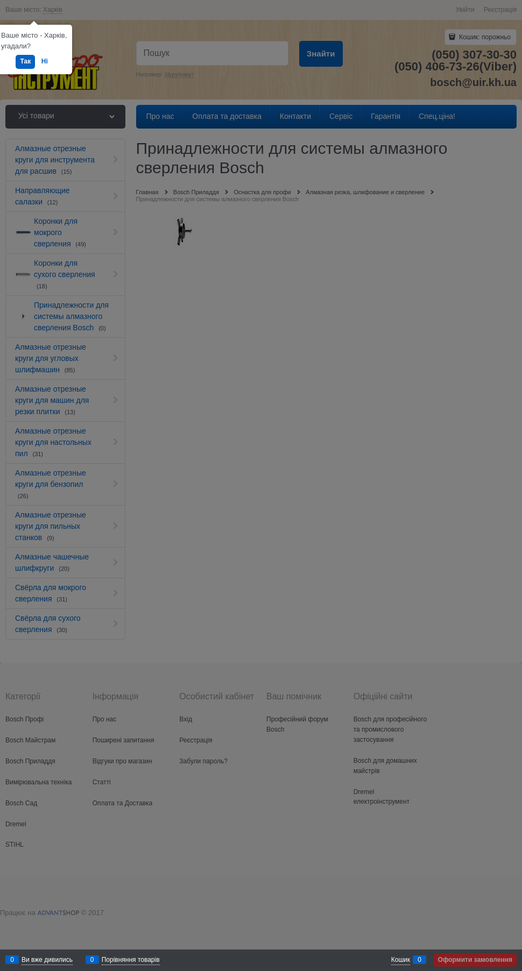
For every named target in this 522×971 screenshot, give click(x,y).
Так (25, 61)
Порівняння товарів (131, 959)
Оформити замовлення (475, 959)
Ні (44, 61)
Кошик (400, 959)
